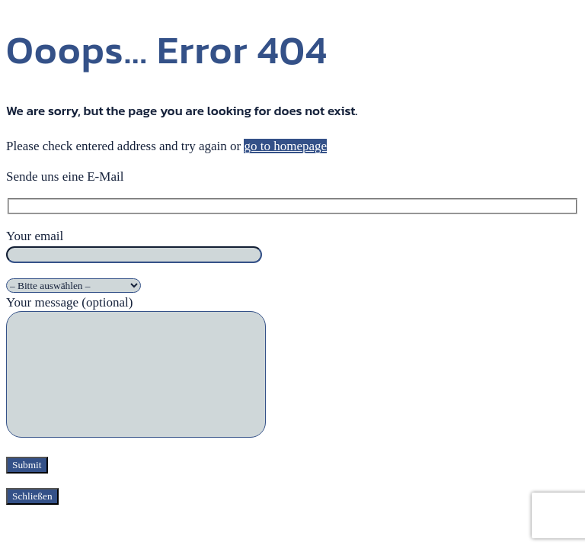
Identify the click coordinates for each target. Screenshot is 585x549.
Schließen (32, 496)
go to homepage (285, 146)
